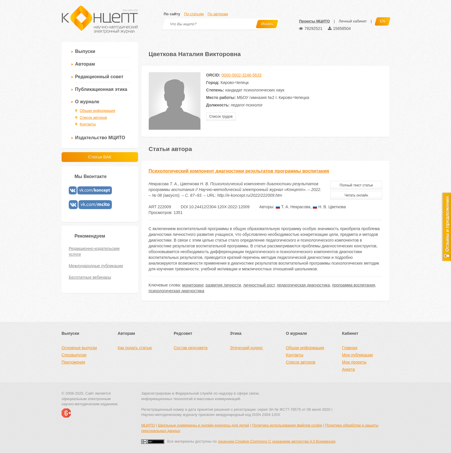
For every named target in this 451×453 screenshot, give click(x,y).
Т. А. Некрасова (293, 206)
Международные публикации (96, 265)
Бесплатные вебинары (90, 277)
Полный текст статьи (356, 185)
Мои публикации (357, 355)
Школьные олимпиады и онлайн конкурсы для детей (203, 425)
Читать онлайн (356, 195)
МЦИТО (148, 425)
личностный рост (259, 285)
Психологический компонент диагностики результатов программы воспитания (239, 171)
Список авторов (93, 117)
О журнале (87, 101)
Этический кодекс (246, 347)
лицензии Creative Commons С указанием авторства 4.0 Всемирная (276, 441)
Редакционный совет (99, 76)
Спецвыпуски (74, 355)
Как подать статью (135, 347)
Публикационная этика (101, 89)
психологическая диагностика (176, 290)
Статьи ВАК (99, 156)
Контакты (88, 124)
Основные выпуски (79, 347)
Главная (349, 347)
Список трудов (221, 116)
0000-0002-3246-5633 (241, 75)
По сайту (172, 14)
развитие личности (223, 285)
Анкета (348, 369)
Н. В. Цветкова (329, 206)
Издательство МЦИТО (100, 137)
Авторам (85, 64)
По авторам (218, 14)
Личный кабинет (353, 21)
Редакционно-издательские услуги (94, 251)
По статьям (194, 14)
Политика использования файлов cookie (287, 425)
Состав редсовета (190, 347)
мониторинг (192, 285)
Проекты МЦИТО (314, 21)
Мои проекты (354, 362)
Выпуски (85, 51)
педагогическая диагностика (303, 285)
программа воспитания (353, 285)
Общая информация (97, 110)
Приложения (73, 362)
